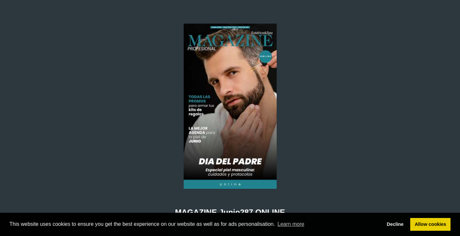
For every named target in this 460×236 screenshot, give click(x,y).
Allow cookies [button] (430, 224)
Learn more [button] (291, 224)
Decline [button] (395, 224)
